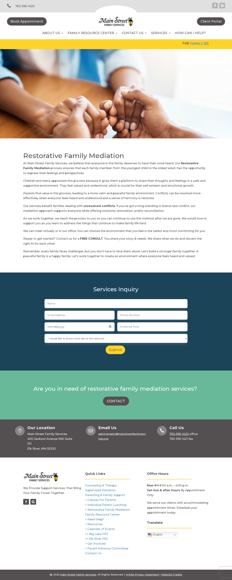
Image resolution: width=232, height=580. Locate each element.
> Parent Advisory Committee (106, 548)
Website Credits (171, 574)
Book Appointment (27, 21)
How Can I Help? (190, 33)
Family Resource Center (91, 33)
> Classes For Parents (100, 500)
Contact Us (133, 33)
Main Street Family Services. (78, 574)
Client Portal (211, 21)
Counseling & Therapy (101, 485)
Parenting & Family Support (105, 495)
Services (159, 33)
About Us (51, 33)
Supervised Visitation (100, 490)
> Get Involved (95, 543)
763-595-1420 (25, 6)
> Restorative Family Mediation (107, 509)
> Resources (94, 524)
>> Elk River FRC (96, 539)
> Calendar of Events (100, 529)
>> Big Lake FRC (96, 534)
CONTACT (116, 401)
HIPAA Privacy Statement (142, 574)
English (155, 535)
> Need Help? (94, 519)
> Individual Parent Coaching (105, 505)
